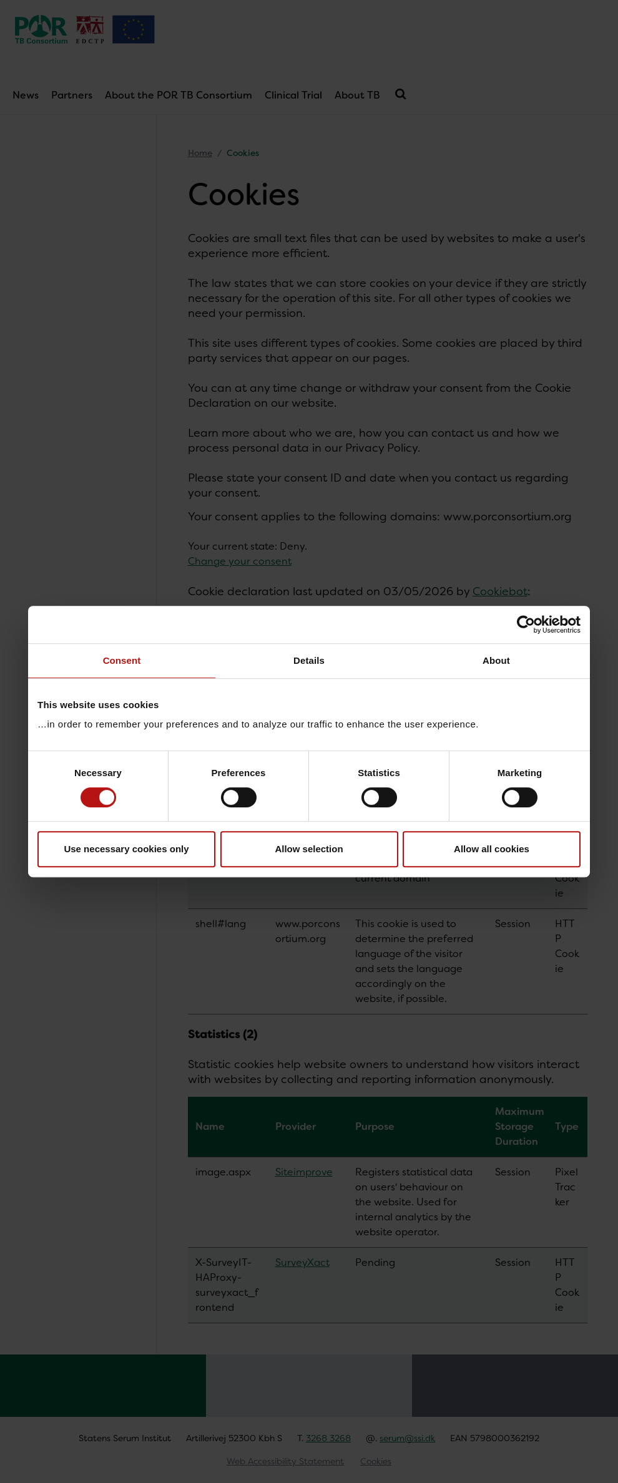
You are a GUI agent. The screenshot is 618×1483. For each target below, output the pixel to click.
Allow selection (309, 849)
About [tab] (496, 660)
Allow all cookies (491, 849)
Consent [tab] (122, 660)
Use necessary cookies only (126, 849)
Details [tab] (309, 660)
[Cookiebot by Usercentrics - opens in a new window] (526, 624)
